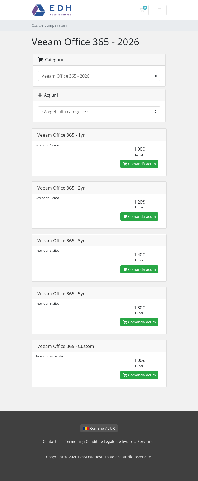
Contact (49, 441)
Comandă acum (139, 163)
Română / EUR (99, 428)
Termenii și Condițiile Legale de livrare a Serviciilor (110, 441)
